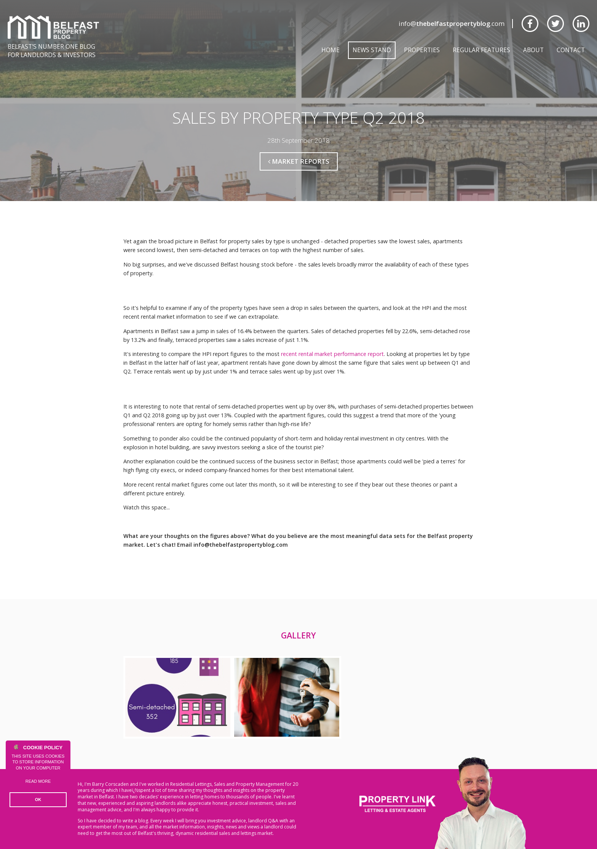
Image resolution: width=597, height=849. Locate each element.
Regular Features (481, 50)
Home (330, 50)
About (533, 50)
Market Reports (298, 161)
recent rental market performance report (332, 353)
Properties (422, 50)
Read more (38, 781)
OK (38, 799)
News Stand (372, 50)
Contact (571, 50)
